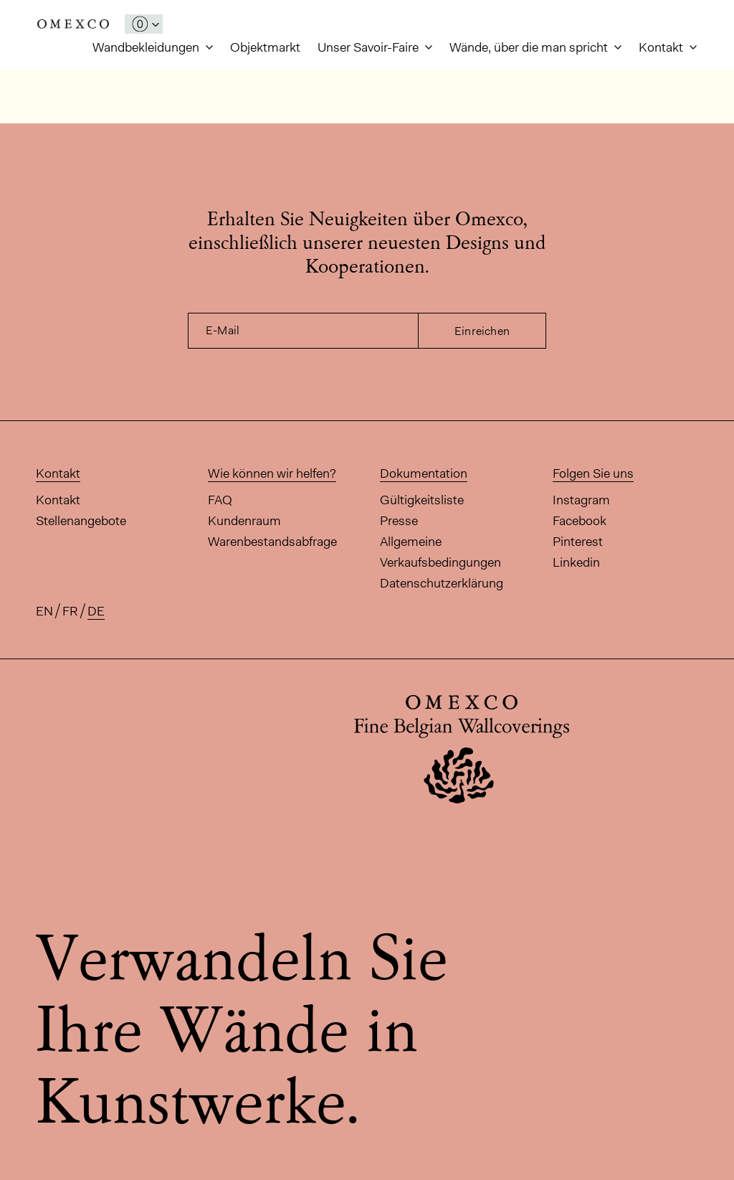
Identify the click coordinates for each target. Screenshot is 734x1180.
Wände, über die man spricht (530, 47)
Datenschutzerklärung (441, 583)
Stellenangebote (81, 520)
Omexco (73, 24)
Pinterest (578, 541)
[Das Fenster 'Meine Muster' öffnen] (144, 24)
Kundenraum (244, 520)
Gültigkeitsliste (422, 500)
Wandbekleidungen (147, 47)
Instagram (581, 500)
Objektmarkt (265, 47)
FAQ (220, 500)
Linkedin (576, 562)
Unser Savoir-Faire (369, 47)
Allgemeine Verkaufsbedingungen (440, 552)
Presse (399, 520)
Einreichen (482, 331)
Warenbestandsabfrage (272, 541)
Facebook (579, 520)
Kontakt (662, 47)
